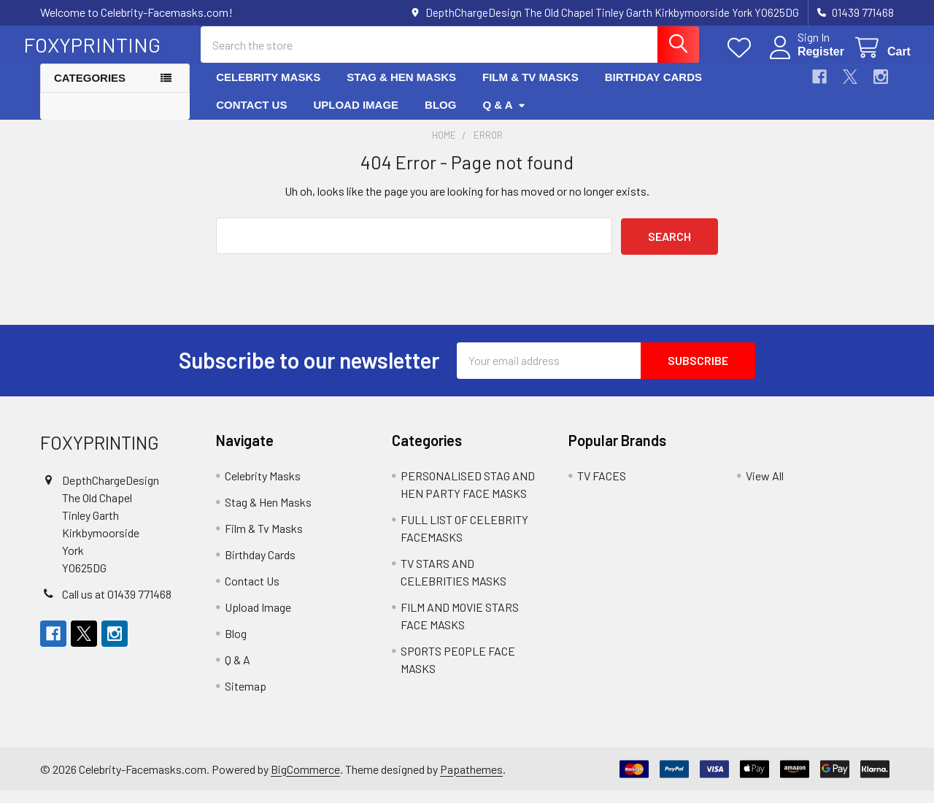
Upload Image (355, 117)
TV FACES (601, 488)
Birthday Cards (653, 89)
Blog (440, 117)
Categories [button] (90, 90)
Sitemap (245, 698)
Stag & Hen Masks (401, 89)
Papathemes (471, 781)
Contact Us (251, 117)
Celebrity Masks (268, 89)
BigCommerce (305, 781)
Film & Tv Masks (530, 89)
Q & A (503, 117)
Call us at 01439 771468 (116, 606)
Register (804, 60)
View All (765, 488)
